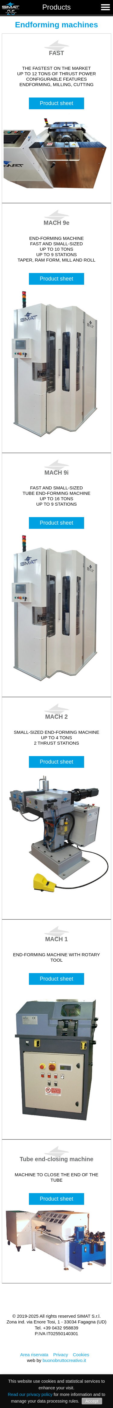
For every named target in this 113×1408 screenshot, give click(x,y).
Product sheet (56, 103)
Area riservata (34, 1354)
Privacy (60, 1354)
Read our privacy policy (30, 1394)
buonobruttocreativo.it (64, 1360)
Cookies (81, 1354)
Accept (92, 1401)
